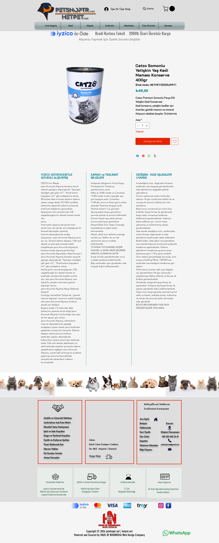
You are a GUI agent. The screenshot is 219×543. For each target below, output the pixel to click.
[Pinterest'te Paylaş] (143, 156)
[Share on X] (155, 156)
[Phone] (170, 441)
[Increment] (147, 125)
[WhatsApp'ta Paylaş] (149, 156)
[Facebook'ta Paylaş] (137, 156)
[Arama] (148, 8)
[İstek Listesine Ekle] (174, 141)
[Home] (156, 419)
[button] (169, 8)
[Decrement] (138, 125)
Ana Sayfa (144, 419)
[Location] (170, 428)
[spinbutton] (142, 125)
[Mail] (170, 449)
